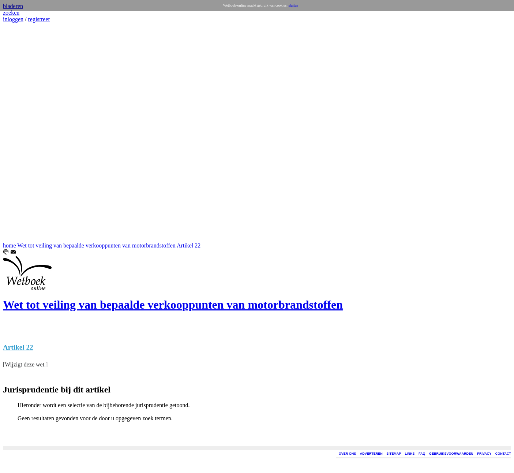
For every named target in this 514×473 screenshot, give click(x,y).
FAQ (422, 453)
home (9, 245)
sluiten (293, 5)
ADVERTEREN (371, 453)
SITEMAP (393, 453)
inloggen (13, 19)
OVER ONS (347, 453)
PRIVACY (484, 453)
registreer (39, 19)
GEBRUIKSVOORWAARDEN (451, 453)
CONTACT (503, 453)
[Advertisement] (25, 132)
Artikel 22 (188, 245)
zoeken (11, 13)
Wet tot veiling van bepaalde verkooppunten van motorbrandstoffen (96, 245)
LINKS (410, 453)
